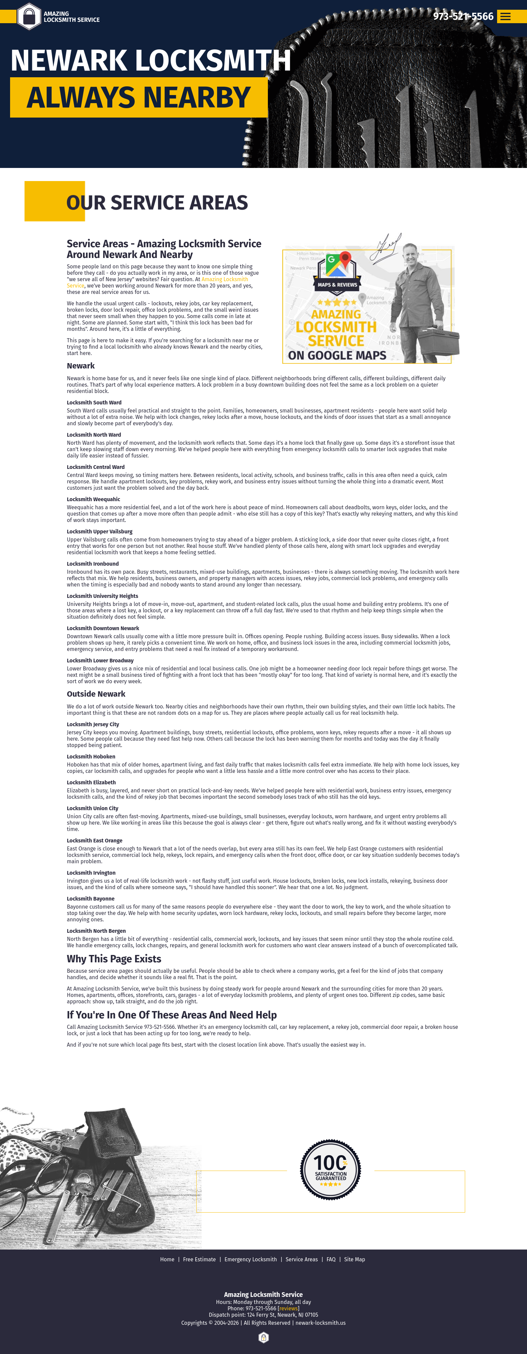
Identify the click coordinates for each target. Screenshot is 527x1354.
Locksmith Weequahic (93, 499)
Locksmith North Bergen (96, 931)
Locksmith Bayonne (91, 899)
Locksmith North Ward (94, 435)
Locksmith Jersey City (93, 724)
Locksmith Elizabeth (91, 782)
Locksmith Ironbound (93, 564)
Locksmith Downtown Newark (103, 628)
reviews (288, 1308)
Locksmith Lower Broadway (100, 660)
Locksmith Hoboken (91, 756)
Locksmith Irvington (91, 873)
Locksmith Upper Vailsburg (99, 531)
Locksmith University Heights (102, 596)
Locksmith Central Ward (96, 467)
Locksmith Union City (92, 808)
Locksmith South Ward (94, 402)
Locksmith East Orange (94, 840)
